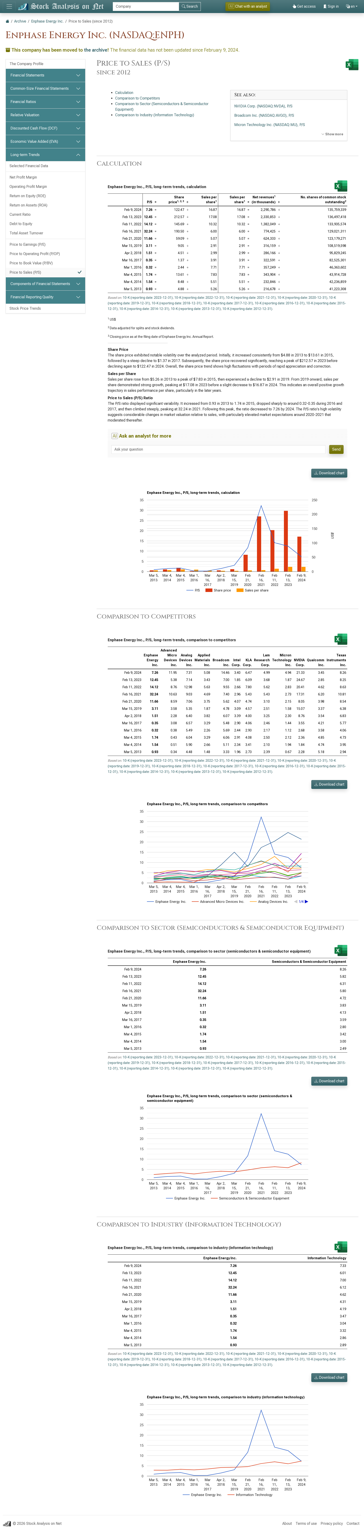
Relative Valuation (24, 115)
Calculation (124, 92)
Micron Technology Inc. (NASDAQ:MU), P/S (269, 125)
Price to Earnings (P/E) (28, 244)
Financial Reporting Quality (31, 297)
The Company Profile (26, 64)
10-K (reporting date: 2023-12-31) (148, 297)
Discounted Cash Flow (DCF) (33, 128)
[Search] (146, 6)
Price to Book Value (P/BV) (31, 263)
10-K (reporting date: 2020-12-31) (302, 297)
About (287, 1523)
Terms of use (306, 1523)
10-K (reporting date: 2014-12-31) (144, 309)
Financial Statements (27, 75)
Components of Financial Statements (40, 284)
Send (336, 449)
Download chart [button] (329, 473)
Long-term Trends (25, 155)
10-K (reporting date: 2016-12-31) (280, 303)
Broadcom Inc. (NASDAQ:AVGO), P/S (264, 115)
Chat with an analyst (247, 6)
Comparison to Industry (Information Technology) (154, 115)
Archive (20, 21)
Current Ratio (20, 214)
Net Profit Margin (23, 177)
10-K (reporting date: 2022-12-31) (199, 297)
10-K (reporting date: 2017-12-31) (228, 303)
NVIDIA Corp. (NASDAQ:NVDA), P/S (263, 106)
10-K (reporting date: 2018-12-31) (177, 303)
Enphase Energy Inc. (47, 21)
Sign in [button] (331, 6)
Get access (304, 6)
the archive (95, 50)
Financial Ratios (23, 102)
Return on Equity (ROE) (28, 196)
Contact (353, 1523)
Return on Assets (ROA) (28, 205)
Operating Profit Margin (28, 186)
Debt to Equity (21, 224)
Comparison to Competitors (137, 98)
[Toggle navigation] (9, 6)
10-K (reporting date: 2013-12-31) (196, 309)
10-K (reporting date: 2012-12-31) (247, 309)
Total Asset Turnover (26, 233)
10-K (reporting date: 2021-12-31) (251, 297)
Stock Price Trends (25, 308)
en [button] (350, 6)
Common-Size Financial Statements (39, 88)
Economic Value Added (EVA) (34, 141)
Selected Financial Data (29, 166)
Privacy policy (332, 1523)
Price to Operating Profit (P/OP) (35, 254)
